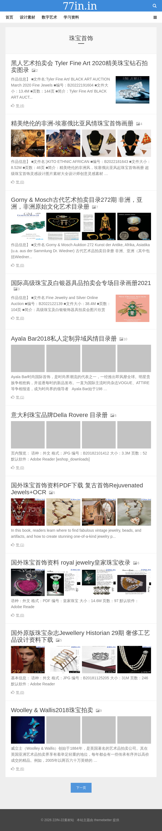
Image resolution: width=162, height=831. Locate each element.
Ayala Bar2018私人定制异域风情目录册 (64, 338)
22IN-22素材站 (81, 5)
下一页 (81, 788)
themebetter (103, 820)
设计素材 (27, 17)
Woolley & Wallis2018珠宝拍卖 (52, 710)
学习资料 (71, 17)
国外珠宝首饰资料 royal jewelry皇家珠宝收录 (70, 562)
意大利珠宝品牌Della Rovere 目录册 (59, 415)
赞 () (17, 106)
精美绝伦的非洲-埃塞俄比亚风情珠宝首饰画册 (72, 123)
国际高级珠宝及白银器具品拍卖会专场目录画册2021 (81, 283)
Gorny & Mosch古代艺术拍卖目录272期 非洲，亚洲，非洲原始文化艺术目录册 (77, 203)
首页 (9, 17)
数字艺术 (49, 17)
